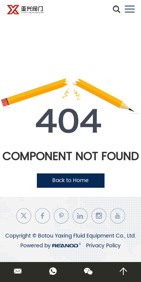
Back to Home (70, 180)
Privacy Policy (103, 245)
